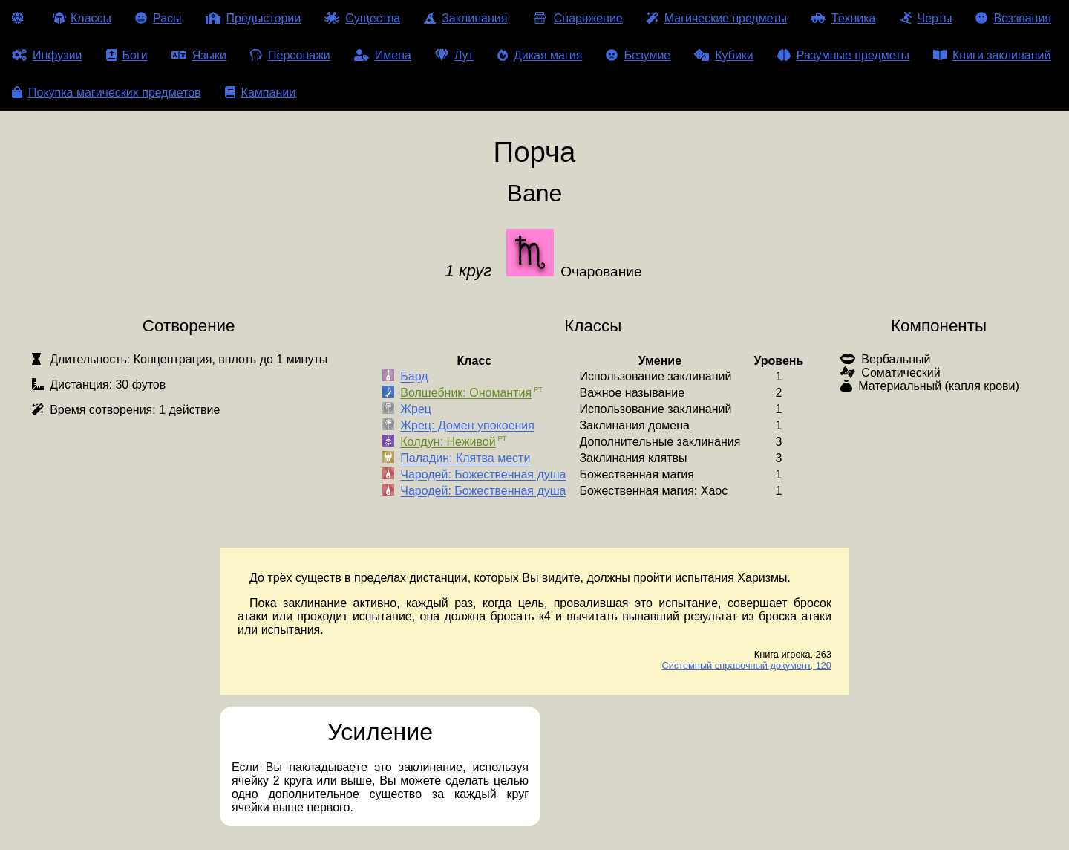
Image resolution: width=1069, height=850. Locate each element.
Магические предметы (717, 18)
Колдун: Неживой (447, 442)
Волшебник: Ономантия (466, 393)
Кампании (260, 92)
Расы (158, 18)
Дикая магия (539, 55)
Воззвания (1013, 18)
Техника (843, 18)
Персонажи (290, 55)
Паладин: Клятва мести (465, 458)
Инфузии (47, 55)
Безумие (638, 55)
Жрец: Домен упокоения (467, 426)
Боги (127, 55)
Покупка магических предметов (106, 92)
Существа (362, 18)
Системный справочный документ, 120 (746, 665)
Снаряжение (576, 18)
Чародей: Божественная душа (483, 475)
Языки (198, 55)
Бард (414, 377)
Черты (926, 18)
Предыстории (253, 18)
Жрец (415, 409)
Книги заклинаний (991, 55)
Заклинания (465, 18)
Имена (382, 55)
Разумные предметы (843, 55)
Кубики (723, 55)
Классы (82, 18)
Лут (454, 55)
